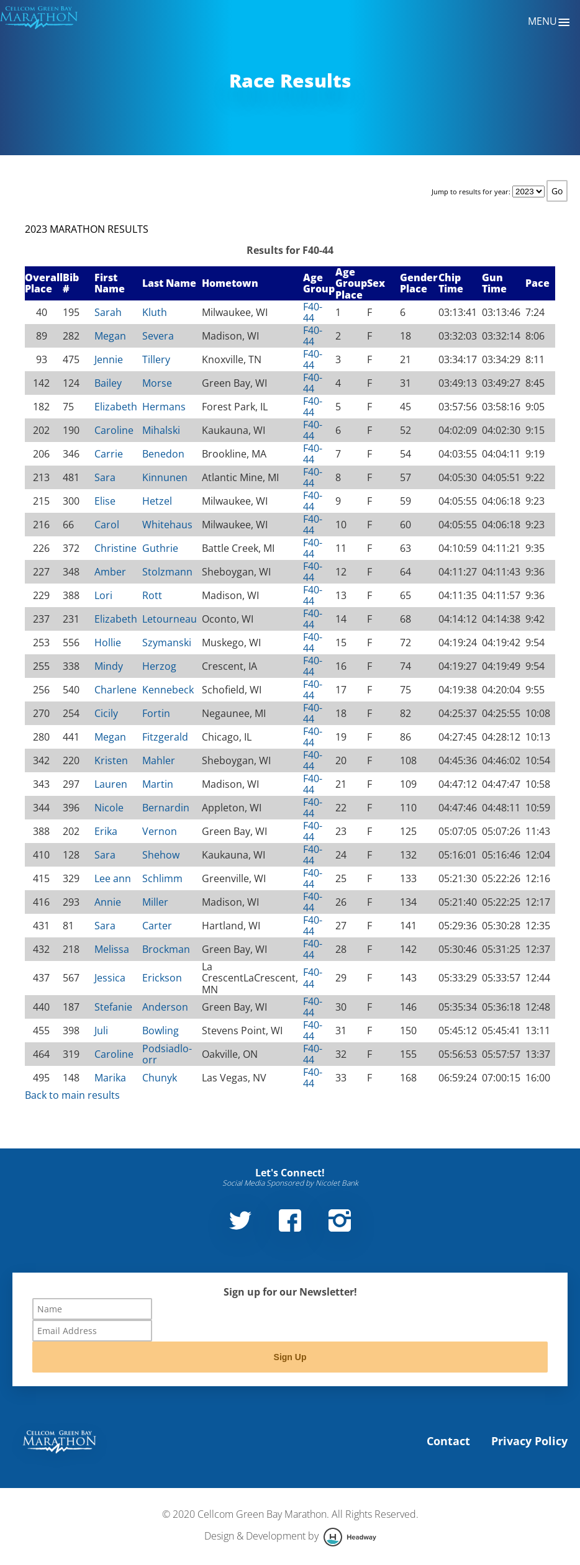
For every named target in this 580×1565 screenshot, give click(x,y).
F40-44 (312, 312)
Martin (157, 784)
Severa (158, 336)
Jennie (108, 359)
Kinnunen (165, 477)
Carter (157, 925)
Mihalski (161, 430)
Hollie (107, 642)
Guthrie (160, 548)
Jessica (109, 978)
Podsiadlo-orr (167, 1054)
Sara (105, 477)
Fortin (156, 713)
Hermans (164, 406)
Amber (110, 572)
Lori (103, 595)
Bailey (108, 383)
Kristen (111, 760)
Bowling (160, 1030)
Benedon (163, 454)
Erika (105, 831)
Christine (115, 548)
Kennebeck (168, 690)
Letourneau (169, 619)
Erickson (162, 978)
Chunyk (159, 1078)
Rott (152, 595)
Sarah (108, 312)
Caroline (114, 430)
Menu (549, 22)
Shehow (160, 855)
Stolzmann (167, 572)
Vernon (159, 831)
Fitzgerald (165, 737)
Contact (448, 1440)
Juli (101, 1030)
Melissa (111, 949)
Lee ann (112, 878)
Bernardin (165, 807)
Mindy (108, 666)
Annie (107, 902)
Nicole (109, 807)
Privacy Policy (529, 1440)
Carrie (108, 454)
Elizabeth (115, 406)
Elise (105, 501)
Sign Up (290, 1357)
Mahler (158, 760)
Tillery (156, 359)
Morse (157, 383)
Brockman (166, 949)
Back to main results (72, 1095)
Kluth (154, 312)
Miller (155, 902)
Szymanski (166, 642)
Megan (110, 336)
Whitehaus (167, 524)
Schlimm (162, 878)
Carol (106, 524)
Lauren (110, 784)
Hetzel (157, 501)
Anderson (165, 1007)
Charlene (115, 690)
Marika (110, 1078)
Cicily (106, 713)
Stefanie (113, 1007)
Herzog (159, 666)
